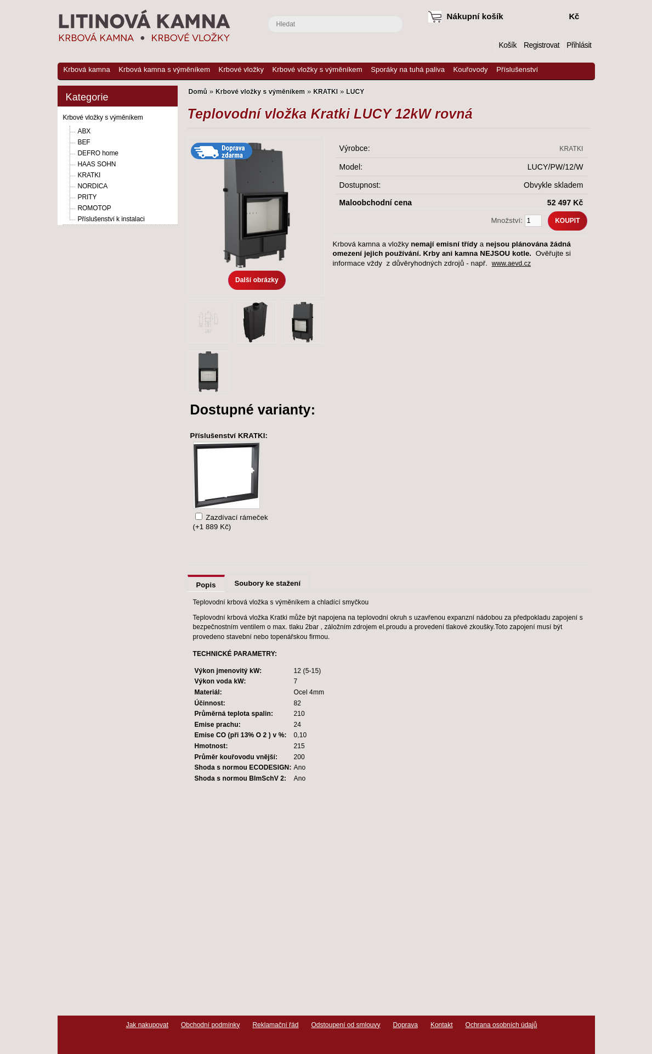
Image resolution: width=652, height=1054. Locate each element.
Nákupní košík (475, 16)
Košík (507, 45)
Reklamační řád (275, 1025)
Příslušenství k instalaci (111, 219)
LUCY (355, 92)
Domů (487, 45)
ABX (84, 131)
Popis (206, 585)
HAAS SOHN (97, 164)
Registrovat (541, 45)
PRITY (87, 197)
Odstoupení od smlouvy (345, 1025)
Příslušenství (517, 69)
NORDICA (93, 186)
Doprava (405, 1025)
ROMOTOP (94, 208)
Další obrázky (257, 280)
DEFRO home (98, 153)
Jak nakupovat (147, 1025)
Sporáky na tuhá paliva (408, 69)
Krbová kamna (87, 69)
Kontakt (441, 1025)
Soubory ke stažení (268, 583)
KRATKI (89, 175)
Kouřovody (470, 69)
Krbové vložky (241, 69)
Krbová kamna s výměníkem (164, 69)
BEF (84, 142)
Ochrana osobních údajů (501, 1025)
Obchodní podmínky (210, 1025)
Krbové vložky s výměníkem (317, 69)
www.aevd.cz (511, 263)
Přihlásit (578, 45)
